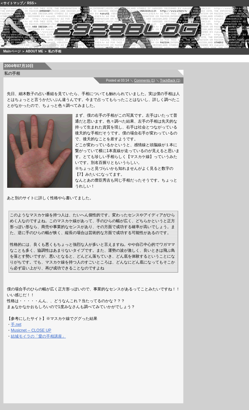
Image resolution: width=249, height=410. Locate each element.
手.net (16, 324)
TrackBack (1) (170, 80)
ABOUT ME (34, 51)
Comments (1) (144, 80)
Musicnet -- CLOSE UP (31, 330)
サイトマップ (13, 3)
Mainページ (12, 51)
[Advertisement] (103, 361)
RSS (30, 3)
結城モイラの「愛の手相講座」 (38, 336)
